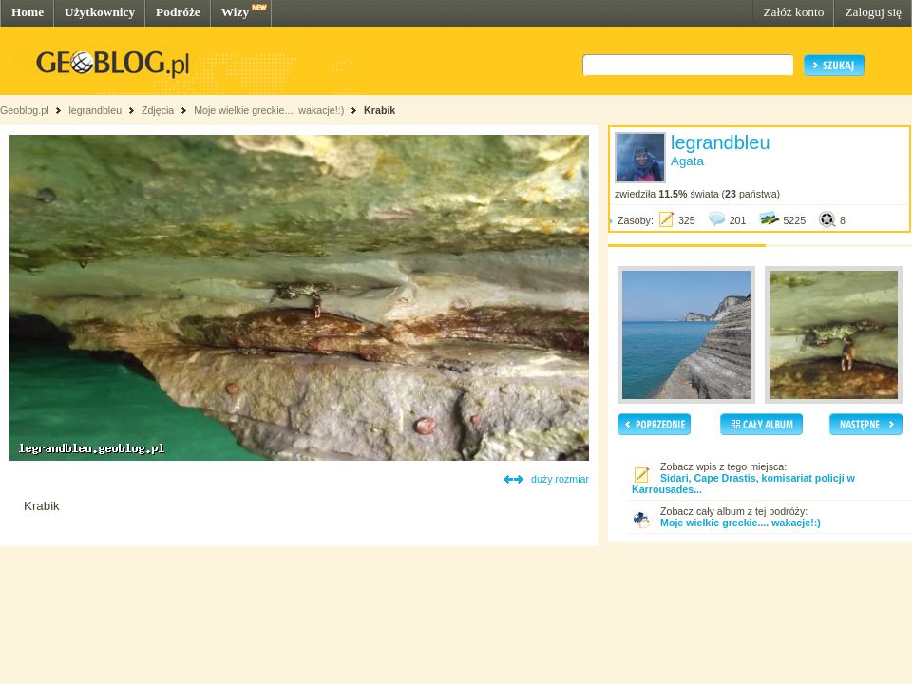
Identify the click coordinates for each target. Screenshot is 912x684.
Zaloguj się (873, 12)
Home (27, 12)
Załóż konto (793, 12)
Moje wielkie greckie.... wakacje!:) (269, 110)
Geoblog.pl (24, 110)
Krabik (379, 110)
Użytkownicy (100, 12)
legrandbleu (95, 110)
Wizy (235, 12)
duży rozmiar (560, 478)
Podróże (178, 12)
